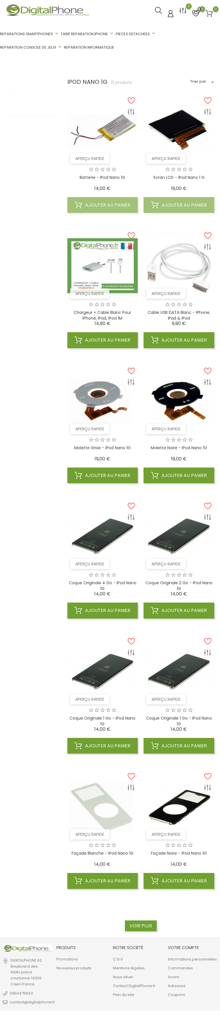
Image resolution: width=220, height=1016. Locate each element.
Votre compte (183, 947)
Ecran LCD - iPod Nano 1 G (179, 176)
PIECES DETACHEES (136, 34)
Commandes (180, 967)
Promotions (67, 958)
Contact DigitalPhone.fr (134, 985)
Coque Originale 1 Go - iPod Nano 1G (102, 720)
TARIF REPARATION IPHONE (88, 34)
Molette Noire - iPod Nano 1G (179, 447)
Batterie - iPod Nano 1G (102, 176)
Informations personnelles (192, 958)
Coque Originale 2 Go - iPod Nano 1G (179, 585)
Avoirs (173, 976)
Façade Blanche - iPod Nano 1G (102, 852)
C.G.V (118, 958)
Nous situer (123, 976)
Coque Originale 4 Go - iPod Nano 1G (102, 585)
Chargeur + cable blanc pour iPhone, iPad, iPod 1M (102, 314)
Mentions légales (129, 967)
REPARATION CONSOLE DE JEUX (31, 47)
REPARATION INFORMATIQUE (89, 47)
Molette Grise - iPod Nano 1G (102, 447)
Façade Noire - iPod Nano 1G (179, 852)
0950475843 (21, 992)
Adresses (177, 985)
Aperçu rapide (89, 158)
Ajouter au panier (102, 204)
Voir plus (140, 925)
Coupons (176, 994)
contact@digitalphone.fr (32, 1001)
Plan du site (123, 994)
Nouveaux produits (73, 967)
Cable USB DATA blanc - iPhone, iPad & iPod (179, 314)
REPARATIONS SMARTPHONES (30, 34)
